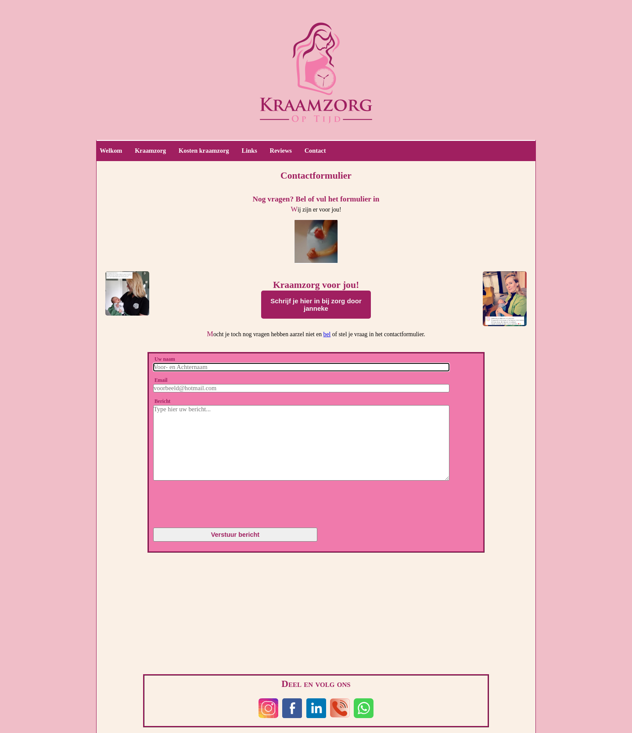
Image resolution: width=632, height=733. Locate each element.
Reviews (281, 150)
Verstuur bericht (235, 534)
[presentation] (205, 500)
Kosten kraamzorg (204, 150)
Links (249, 150)
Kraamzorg (150, 150)
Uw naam (164, 359)
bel (327, 334)
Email (160, 380)
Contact (315, 150)
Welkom (111, 150)
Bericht (162, 401)
